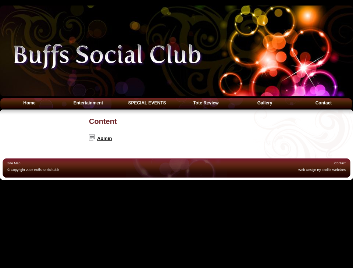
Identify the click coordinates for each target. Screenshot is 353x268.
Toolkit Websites (334, 170)
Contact (323, 103)
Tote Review (205, 103)
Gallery (264, 103)
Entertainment (88, 103)
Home (29, 103)
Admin (104, 138)
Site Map (14, 163)
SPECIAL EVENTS (147, 103)
